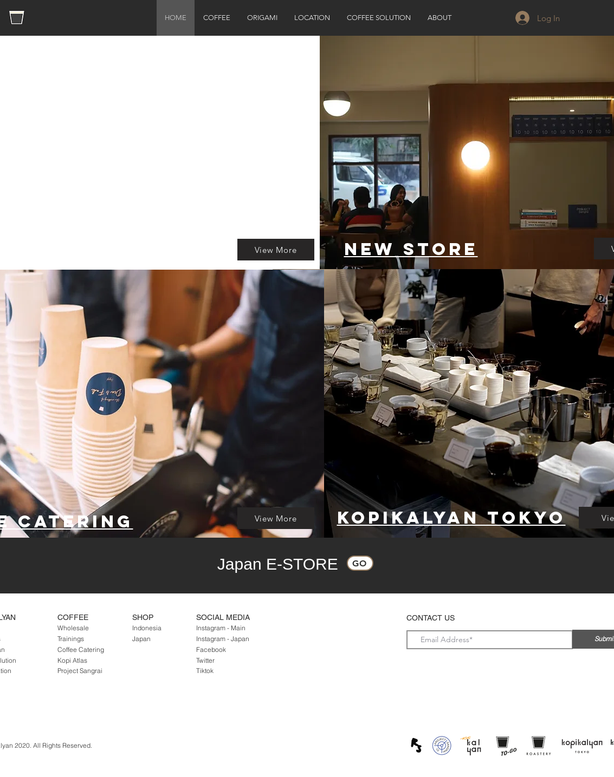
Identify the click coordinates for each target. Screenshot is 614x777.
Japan (141, 639)
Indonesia (146, 628)
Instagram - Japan (222, 639)
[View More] (275, 249)
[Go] (360, 563)
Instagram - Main (220, 628)
